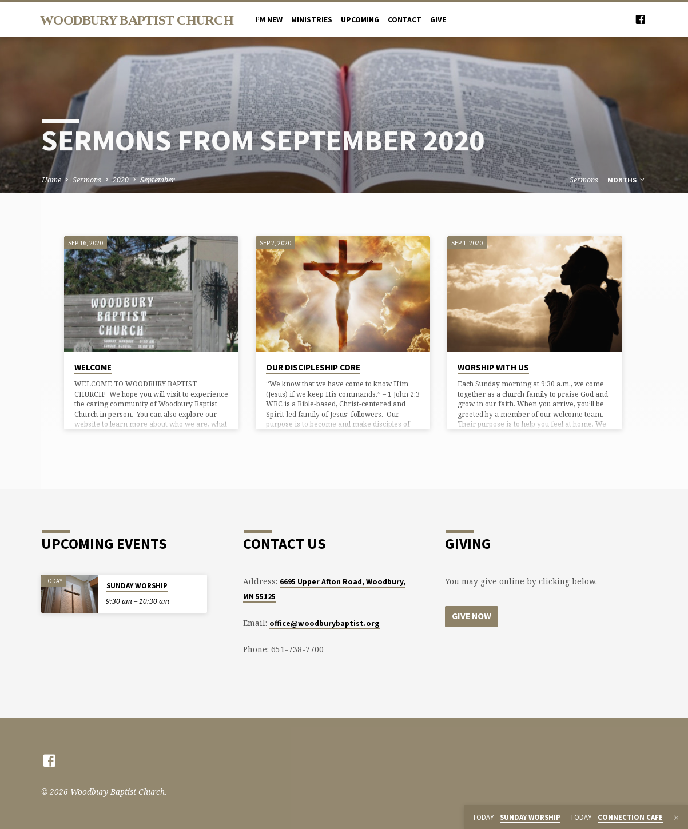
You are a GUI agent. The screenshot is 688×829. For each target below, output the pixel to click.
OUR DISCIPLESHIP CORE (313, 367)
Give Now (472, 616)
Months (626, 180)
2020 (121, 180)
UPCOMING (360, 20)
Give (438, 20)
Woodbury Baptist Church (136, 20)
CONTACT (404, 20)
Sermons (87, 180)
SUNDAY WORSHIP (137, 586)
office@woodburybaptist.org (324, 623)
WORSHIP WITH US (493, 367)
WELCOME (93, 367)
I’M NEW (269, 20)
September (157, 180)
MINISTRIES (311, 20)
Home (51, 180)
